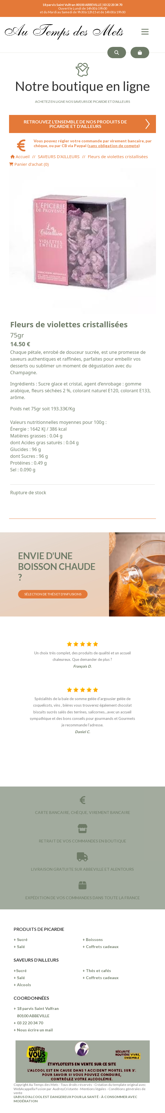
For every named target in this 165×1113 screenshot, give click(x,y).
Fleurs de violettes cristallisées (118, 156)
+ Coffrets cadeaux (100, 946)
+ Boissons (92, 939)
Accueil (20, 156)
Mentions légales (93, 1089)
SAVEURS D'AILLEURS (59, 156)
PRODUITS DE (29, 929)
